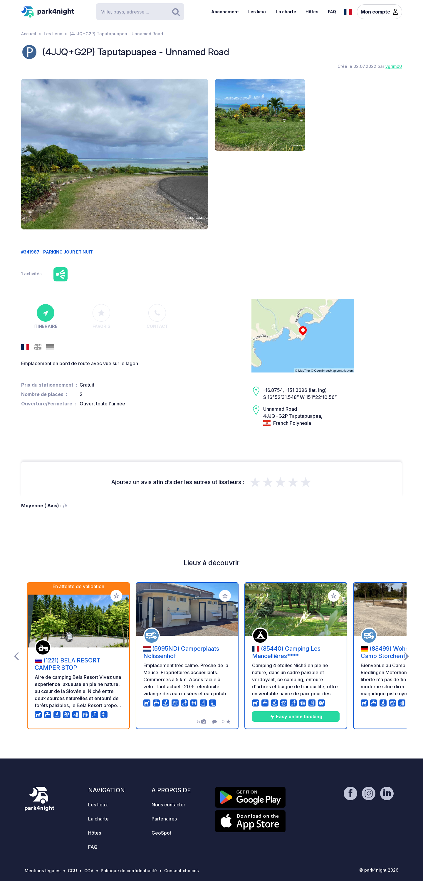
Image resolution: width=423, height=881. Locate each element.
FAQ (332, 11)
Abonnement (225, 11)
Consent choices (181, 870)
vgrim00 (393, 66)
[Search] (140, 11)
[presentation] (16, 655)
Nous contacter (168, 805)
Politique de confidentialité (129, 870)
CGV (88, 870)
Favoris (101, 316)
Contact (157, 316)
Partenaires (164, 819)
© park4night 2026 (378, 869)
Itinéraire (45, 316)
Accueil (28, 33)
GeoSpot (161, 833)
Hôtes (312, 11)
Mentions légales (43, 870)
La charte (286, 11)
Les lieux (257, 11)
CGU (72, 870)
